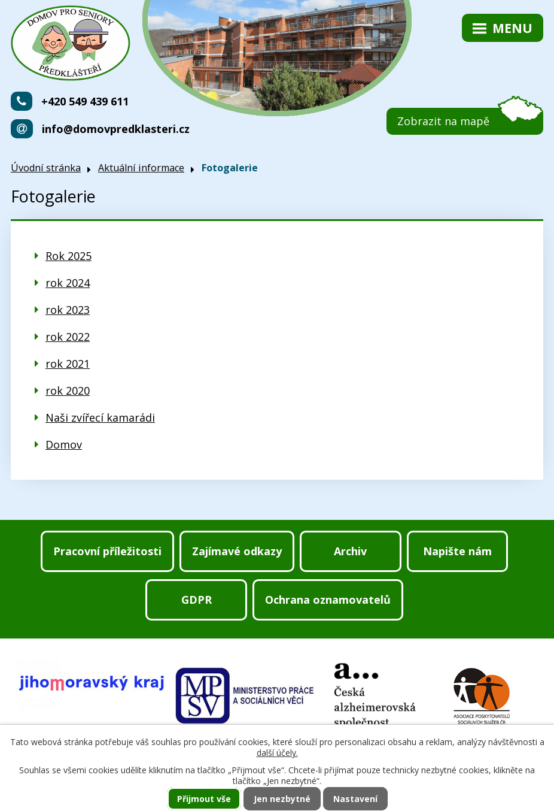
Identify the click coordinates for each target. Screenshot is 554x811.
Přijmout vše (204, 798)
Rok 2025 (68, 256)
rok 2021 (67, 363)
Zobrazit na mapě (443, 121)
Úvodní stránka (46, 167)
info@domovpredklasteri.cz (116, 129)
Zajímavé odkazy (237, 551)
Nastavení (355, 798)
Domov (63, 444)
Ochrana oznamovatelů (328, 599)
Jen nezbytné (282, 798)
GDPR (196, 599)
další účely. (277, 752)
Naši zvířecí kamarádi (100, 417)
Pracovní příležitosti (107, 551)
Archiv (350, 551)
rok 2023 (67, 309)
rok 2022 (67, 336)
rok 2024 (67, 283)
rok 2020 (67, 390)
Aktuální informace (141, 167)
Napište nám (457, 551)
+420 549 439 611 (85, 101)
